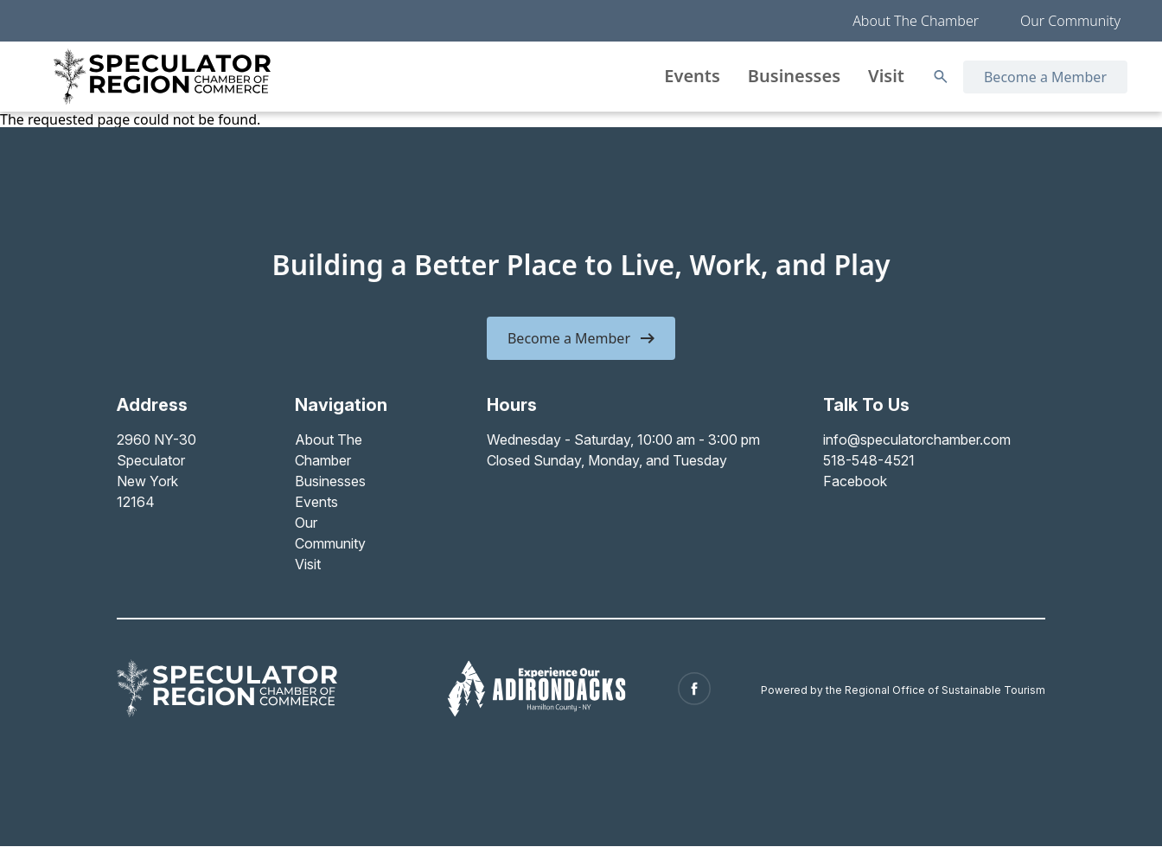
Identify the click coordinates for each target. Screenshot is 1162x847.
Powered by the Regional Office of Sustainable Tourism (903, 689)
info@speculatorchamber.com (917, 439)
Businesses (794, 75)
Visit (886, 75)
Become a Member (1045, 77)
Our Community (1070, 20)
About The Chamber (915, 20)
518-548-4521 (869, 460)
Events (692, 75)
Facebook (855, 481)
